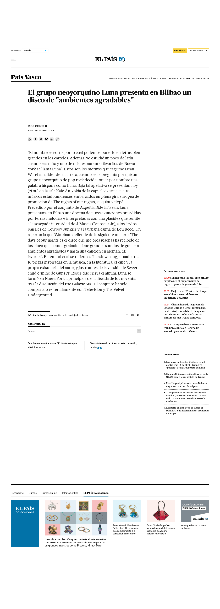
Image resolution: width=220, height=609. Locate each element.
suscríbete (180, 50)
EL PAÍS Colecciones (96, 492)
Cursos (33, 492)
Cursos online (49, 492)
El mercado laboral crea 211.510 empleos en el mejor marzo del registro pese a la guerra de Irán (186, 281)
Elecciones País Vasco (119, 78)
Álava (153, 78)
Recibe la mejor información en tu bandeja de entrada (60, 315)
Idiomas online (70, 492)
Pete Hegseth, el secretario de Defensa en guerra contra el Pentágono (186, 385)
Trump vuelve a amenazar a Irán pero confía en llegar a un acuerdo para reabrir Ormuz (184, 328)
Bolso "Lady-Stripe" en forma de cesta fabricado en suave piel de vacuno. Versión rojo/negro (161, 529)
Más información (37, 347)
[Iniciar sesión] (198, 50)
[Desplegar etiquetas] (139, 331)
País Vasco (26, 77)
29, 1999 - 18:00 (45, 131)
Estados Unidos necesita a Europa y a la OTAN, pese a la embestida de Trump (187, 375)
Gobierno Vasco (140, 78)
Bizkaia (162, 78)
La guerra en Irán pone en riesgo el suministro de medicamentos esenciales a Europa (187, 410)
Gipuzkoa (173, 78)
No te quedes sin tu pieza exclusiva (193, 526)
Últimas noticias (200, 78)
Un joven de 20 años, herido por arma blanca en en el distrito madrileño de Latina (186, 294)
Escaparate (17, 492)
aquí (99, 347)
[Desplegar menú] (13, 59)
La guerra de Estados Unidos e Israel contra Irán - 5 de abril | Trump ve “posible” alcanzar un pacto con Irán (185, 365)
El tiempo (185, 78)
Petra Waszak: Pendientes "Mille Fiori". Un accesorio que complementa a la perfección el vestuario (126, 529)
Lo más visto (171, 354)
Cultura (31, 331)
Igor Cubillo (37, 126)
